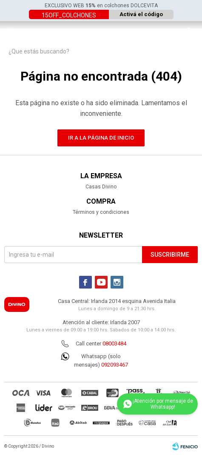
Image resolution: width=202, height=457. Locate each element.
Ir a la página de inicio (101, 138)
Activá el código (141, 14)
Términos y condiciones (101, 212)
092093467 (114, 365)
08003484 (114, 343)
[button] (191, 31)
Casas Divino (101, 187)
